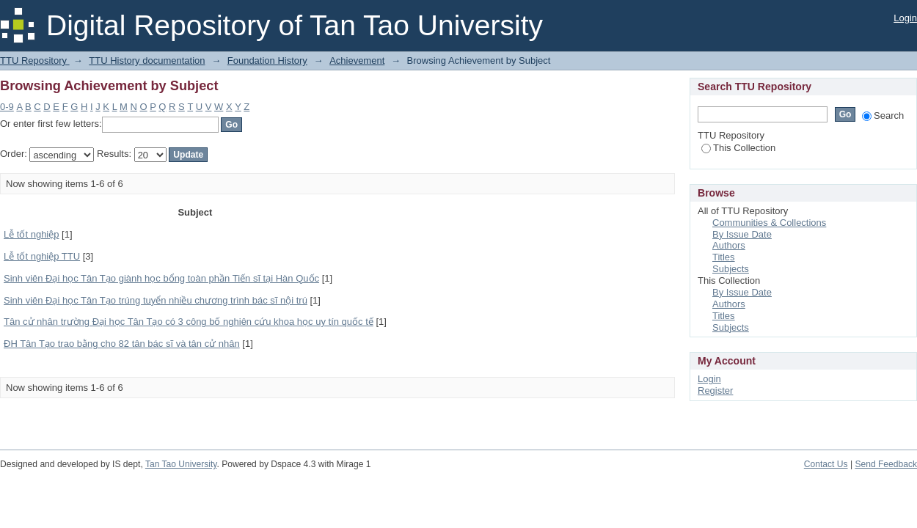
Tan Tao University (181, 464)
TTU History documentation (147, 60)
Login (905, 17)
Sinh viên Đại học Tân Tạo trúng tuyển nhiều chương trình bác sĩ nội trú (155, 300)
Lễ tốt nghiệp (31, 234)
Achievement (356, 60)
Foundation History (267, 60)
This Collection (738, 147)
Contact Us (826, 464)
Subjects (730, 268)
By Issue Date (742, 234)
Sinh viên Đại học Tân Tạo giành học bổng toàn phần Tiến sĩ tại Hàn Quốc (161, 278)
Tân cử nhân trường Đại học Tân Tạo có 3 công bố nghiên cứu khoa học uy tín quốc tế (188, 321)
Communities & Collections (769, 222)
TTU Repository (35, 60)
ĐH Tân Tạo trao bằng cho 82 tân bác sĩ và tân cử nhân (122, 343)
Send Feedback (886, 464)
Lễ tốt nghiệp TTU (42, 256)
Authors (728, 245)
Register (715, 390)
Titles (723, 257)
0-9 (7, 106)
